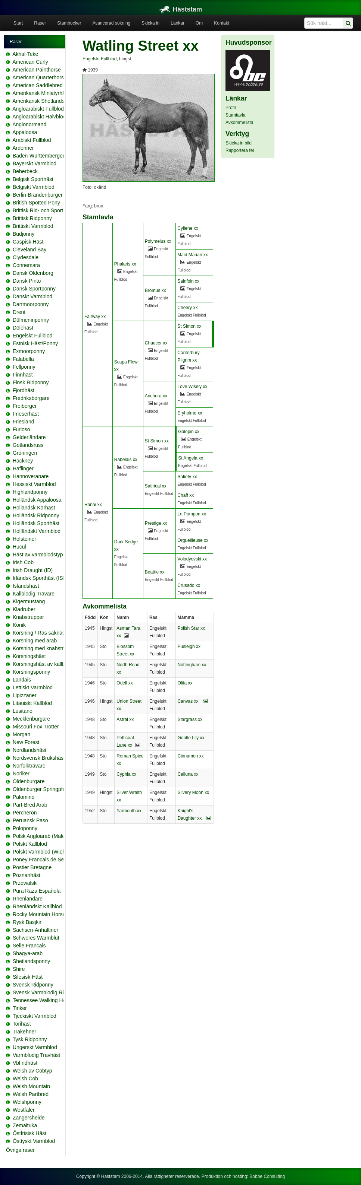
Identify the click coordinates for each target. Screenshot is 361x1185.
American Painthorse (36, 70)
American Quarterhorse (39, 77)
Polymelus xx (158, 241)
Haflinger (23, 468)
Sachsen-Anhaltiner (35, 930)
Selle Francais (29, 946)
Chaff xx (185, 495)
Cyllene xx (187, 228)
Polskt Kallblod (30, 844)
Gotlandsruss (28, 445)
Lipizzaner (25, 695)
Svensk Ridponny (33, 985)
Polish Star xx (191, 628)
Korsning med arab (35, 641)
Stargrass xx (190, 719)
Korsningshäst (29, 656)
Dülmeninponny (31, 320)
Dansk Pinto (27, 281)
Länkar (177, 23)
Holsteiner (24, 539)
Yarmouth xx (128, 810)
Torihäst (22, 1024)
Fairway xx (95, 316)
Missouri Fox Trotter (36, 727)
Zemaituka (25, 1125)
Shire (19, 969)
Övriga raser (20, 1150)
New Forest (26, 742)
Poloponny (25, 828)
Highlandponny (30, 492)
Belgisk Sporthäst (33, 179)
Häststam (180, 9)
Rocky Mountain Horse (39, 914)
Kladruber (24, 609)
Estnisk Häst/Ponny (35, 343)
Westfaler (24, 1110)
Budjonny (23, 234)
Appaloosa (24, 132)
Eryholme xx (189, 413)
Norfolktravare (29, 766)
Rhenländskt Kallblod (37, 906)
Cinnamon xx (191, 756)
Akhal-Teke (25, 54)
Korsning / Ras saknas (39, 633)
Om (199, 23)
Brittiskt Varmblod (33, 226)
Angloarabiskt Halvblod (39, 117)
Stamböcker (69, 23)
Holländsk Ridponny (36, 515)
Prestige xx (156, 523)
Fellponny (24, 367)
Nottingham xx (192, 664)
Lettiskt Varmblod (33, 687)
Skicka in (150, 23)
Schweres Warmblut (36, 938)
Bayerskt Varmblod (34, 163)
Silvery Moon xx (193, 792)
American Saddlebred (37, 85)
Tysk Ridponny (30, 1039)
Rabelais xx (125, 459)
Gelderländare (29, 437)
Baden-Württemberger (39, 156)
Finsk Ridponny (31, 382)
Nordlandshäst (29, 750)
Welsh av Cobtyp (32, 1071)
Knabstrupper (28, 617)
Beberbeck (25, 171)
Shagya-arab (28, 953)
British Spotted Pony (36, 203)
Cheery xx (187, 307)
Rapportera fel (239, 150)
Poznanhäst (26, 875)
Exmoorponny (29, 351)
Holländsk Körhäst (34, 508)
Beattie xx (155, 572)
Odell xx (124, 683)
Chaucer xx (156, 343)
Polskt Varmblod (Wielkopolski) (48, 852)
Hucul (19, 547)
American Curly (30, 62)
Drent (19, 312)
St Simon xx (189, 326)
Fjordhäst (23, 390)
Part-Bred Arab (30, 805)
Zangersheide (29, 1118)
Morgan (21, 734)
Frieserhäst (26, 414)
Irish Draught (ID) (33, 570)
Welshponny (27, 1102)
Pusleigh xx (189, 646)
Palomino (23, 797)
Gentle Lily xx (191, 737)
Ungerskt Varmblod (35, 1047)
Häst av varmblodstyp (38, 554)
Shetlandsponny (31, 961)
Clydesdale (25, 257)
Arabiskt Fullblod (31, 140)
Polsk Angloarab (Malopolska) (47, 836)
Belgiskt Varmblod (34, 187)
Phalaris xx (125, 264)
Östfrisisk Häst (29, 1133)
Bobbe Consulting (267, 1176)
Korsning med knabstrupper (45, 648)
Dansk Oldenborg (33, 273)
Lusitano (22, 711)
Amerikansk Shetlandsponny (45, 101)
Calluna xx (188, 774)
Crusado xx (188, 585)
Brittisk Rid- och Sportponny (45, 210)
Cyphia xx (126, 774)
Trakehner (24, 1032)
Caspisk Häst (28, 242)
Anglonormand (29, 124)
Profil (230, 107)
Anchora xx (156, 395)
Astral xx (125, 719)
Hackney (23, 461)
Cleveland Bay (29, 249)
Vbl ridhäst (25, 1063)
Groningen (25, 453)
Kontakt (221, 23)
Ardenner (23, 148)
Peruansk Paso (30, 820)
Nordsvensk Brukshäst (39, 758)
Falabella (23, 359)
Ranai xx (93, 504)
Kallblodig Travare (34, 594)
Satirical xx (156, 486)
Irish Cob (23, 562)
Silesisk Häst (28, 977)
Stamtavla (235, 115)
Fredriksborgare (31, 398)
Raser (40, 23)
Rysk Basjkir (27, 922)
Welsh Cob (25, 1078)
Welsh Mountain (31, 1086)
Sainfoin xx (188, 281)
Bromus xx (155, 290)
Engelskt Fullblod (33, 336)
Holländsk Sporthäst (36, 523)
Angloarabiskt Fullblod (38, 109)
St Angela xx (190, 458)
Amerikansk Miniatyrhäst (40, 93)
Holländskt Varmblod (36, 531)
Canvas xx (193, 701)
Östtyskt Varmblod (34, 1141)
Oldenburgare (29, 781)
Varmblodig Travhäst (36, 1055)
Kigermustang (29, 601)
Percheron (25, 813)
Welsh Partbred (31, 1094)
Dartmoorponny (31, 304)
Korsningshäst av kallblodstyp (47, 664)
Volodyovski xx (192, 559)
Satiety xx (187, 476)
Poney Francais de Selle (41, 859)
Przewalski (25, 883)
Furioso (21, 429)
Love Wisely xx (192, 386)
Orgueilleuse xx (192, 540)
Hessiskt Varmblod (34, 484)
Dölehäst (23, 328)
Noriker (21, 773)
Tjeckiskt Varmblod (34, 1016)
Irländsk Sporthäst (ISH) (40, 578)
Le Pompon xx (191, 514)
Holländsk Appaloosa (37, 500)
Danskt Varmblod (32, 296)
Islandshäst (26, 586)
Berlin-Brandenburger (38, 195)
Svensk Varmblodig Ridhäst (45, 992)
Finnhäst (23, 375)
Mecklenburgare (31, 719)
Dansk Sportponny (34, 289)
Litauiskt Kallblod (32, 703)
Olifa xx (185, 683)
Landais (22, 680)
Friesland (23, 422)
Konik (19, 625)
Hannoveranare (31, 476)
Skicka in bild (238, 143)
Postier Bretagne (32, 867)
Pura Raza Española (36, 891)
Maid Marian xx (192, 254)
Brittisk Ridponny (32, 218)
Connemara (26, 265)
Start (18, 23)
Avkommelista (239, 122)
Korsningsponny (31, 672)
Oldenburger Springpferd (41, 789)
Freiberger (25, 406)
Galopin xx (188, 431)
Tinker (20, 1008)
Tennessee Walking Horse (43, 1000)
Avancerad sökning (111, 23)
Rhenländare (28, 899)
